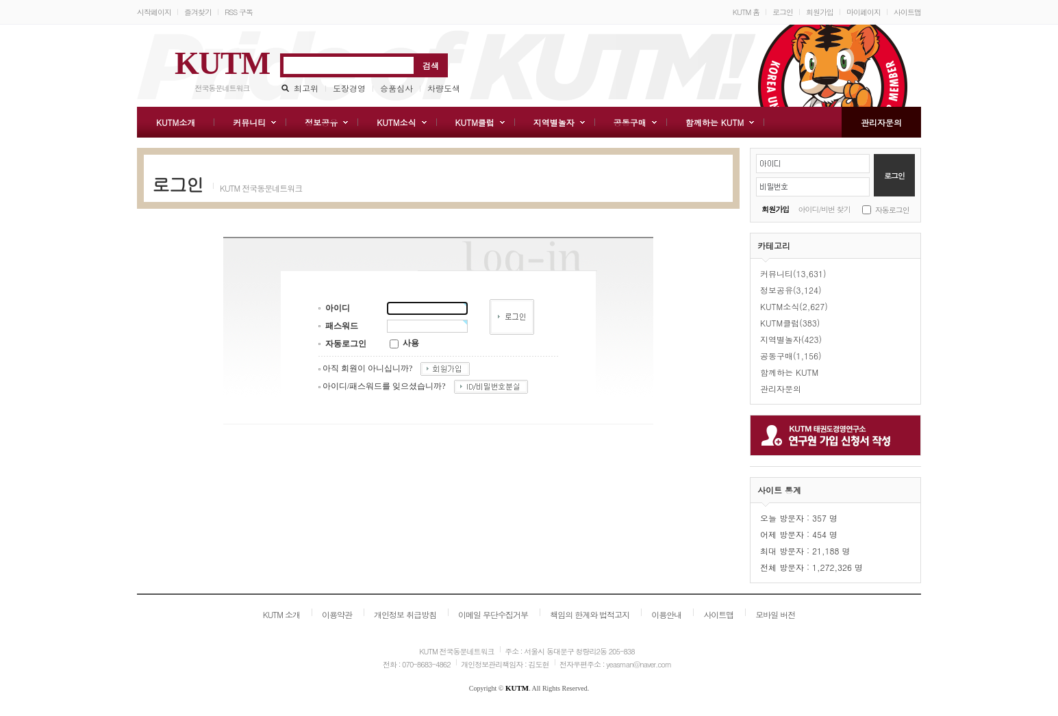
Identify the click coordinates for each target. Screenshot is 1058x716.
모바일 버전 (775, 614)
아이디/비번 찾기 (824, 209)
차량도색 (443, 88)
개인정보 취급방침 (405, 614)
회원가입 (819, 12)
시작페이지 (154, 12)
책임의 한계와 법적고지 (589, 614)
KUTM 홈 (746, 12)
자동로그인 (892, 210)
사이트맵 (907, 12)
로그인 (782, 12)
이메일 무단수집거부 (493, 614)
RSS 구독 (239, 12)
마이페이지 (863, 12)
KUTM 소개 (281, 614)
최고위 (306, 88)
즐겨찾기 (198, 12)
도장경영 (349, 88)
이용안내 (666, 614)
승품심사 (396, 88)
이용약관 (337, 614)
